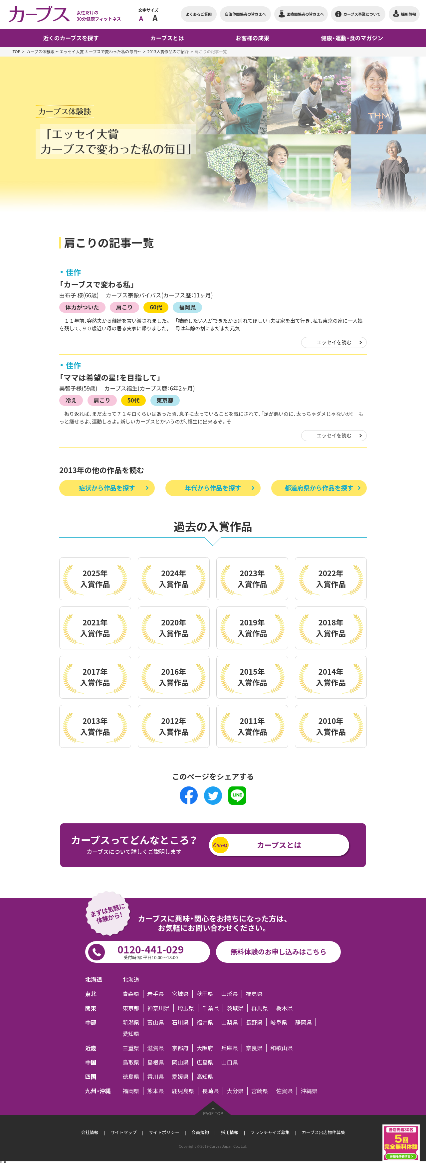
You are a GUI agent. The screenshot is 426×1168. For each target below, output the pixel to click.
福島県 (254, 994)
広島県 (204, 1062)
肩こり (124, 307)
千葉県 (210, 1008)
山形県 (229, 994)
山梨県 (229, 1022)
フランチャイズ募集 (270, 1132)
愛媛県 (180, 1077)
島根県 (155, 1062)
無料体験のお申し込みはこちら (279, 951)
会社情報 (89, 1132)
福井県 (204, 1022)
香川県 (155, 1077)
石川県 (180, 1022)
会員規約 (200, 1132)
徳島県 (130, 1077)
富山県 (155, 1022)
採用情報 (229, 1132)
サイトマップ (123, 1132)
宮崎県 (259, 1091)
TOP (16, 52)
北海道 (130, 979)
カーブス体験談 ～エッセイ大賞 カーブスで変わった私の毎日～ (83, 52)
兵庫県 (229, 1048)
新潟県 (130, 1022)
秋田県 (204, 994)
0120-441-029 (151, 951)
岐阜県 (279, 1022)
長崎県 (210, 1091)
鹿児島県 (183, 1091)
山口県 (229, 1062)
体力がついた (82, 307)
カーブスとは (279, 844)
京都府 (180, 1048)
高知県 (204, 1077)
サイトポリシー (164, 1132)
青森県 (130, 994)
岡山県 (180, 1062)
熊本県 (155, 1091)
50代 (133, 400)
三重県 (130, 1048)
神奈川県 (158, 1008)
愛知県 (130, 1034)
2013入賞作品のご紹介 (167, 52)
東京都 (164, 400)
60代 (156, 307)
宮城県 (180, 994)
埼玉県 (185, 1008)
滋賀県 (155, 1048)
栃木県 (284, 1008)
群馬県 (259, 1008)
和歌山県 (282, 1048)
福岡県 (187, 307)
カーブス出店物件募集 (323, 1132)
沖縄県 (309, 1091)
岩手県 (155, 994)
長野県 (254, 1022)
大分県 (235, 1091)
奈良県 (254, 1048)
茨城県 (235, 1008)
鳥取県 (130, 1062)
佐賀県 (284, 1091)
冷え (71, 400)
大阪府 (204, 1048)
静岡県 (303, 1022)
